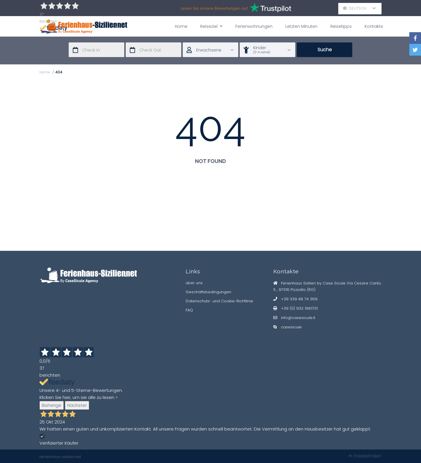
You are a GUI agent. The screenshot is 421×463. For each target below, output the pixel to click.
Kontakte (374, 26)
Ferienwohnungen (253, 26)
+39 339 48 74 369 (299, 299)
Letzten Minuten (301, 26)
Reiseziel (211, 26)
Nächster (77, 405)
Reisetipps (341, 26)
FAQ (189, 310)
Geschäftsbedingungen (208, 292)
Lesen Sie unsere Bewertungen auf (236, 8)
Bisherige (51, 405)
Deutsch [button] (359, 8)
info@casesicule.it (298, 317)
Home (181, 26)
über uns (194, 283)
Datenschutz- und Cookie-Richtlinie (219, 301)
